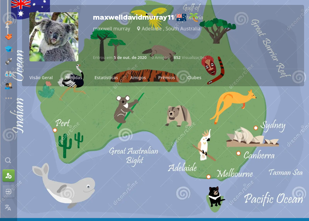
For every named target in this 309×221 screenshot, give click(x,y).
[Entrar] (8, 191)
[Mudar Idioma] (8, 207)
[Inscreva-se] (8, 175)
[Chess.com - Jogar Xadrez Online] (8, 10)
